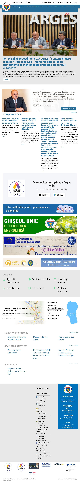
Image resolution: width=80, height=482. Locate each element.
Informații (49, 7)
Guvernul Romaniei (41, 405)
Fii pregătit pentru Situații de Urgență (43, 456)
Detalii (6, 79)
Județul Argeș (7, 7)
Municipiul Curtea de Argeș (54, 312)
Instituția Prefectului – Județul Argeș (41, 399)
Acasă (4, 479)
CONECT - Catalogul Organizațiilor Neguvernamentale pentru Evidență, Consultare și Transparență (42, 427)
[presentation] (5, 39)
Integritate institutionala (63, 7)
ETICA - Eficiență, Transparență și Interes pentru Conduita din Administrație (42, 447)
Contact (75, 4)
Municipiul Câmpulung (55, 308)
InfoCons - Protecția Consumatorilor (41, 438)
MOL (75, 7)
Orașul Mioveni (53, 318)
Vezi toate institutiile (73, 332)
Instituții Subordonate (27, 479)
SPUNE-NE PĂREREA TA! (48, 2)
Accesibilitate (60, 2)
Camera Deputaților (42, 412)
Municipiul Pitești (53, 316)
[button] (30, 58)
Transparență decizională (35, 7)
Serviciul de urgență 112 (42, 417)
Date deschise (68, 2)
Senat (40, 409)
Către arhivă (74, 112)
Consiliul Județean (19, 7)
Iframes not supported (14, 409)
